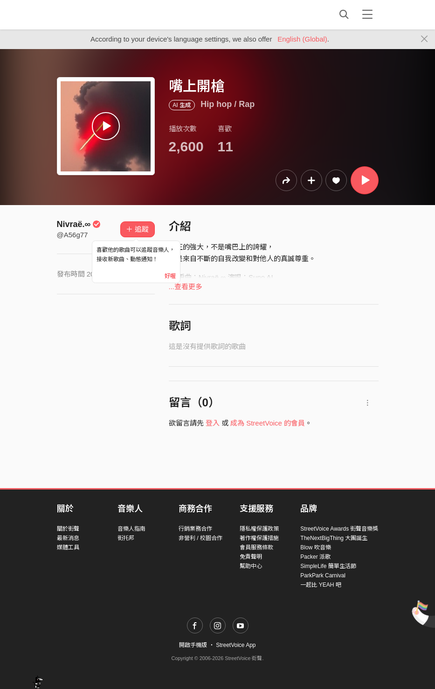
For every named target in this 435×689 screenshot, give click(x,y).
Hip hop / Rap (227, 104)
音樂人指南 (131, 529)
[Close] (424, 39)
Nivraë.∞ (79, 224)
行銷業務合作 (195, 529)
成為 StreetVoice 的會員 (267, 423)
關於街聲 (68, 529)
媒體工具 (68, 547)
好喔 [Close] (170, 276)
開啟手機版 (193, 645)
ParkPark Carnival (322, 575)
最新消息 (68, 538)
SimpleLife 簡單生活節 (328, 566)
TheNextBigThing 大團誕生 (333, 538)
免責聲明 (251, 557)
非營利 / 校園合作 (200, 538)
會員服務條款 (256, 547)
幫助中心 (251, 566)
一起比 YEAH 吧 (320, 585)
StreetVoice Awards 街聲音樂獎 (339, 529)
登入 (213, 423)
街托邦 (125, 538)
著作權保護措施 (259, 538)
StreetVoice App (235, 645)
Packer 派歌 (315, 557)
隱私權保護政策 (259, 529)
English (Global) (302, 39)
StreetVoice (95, 14)
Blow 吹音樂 (315, 547)
